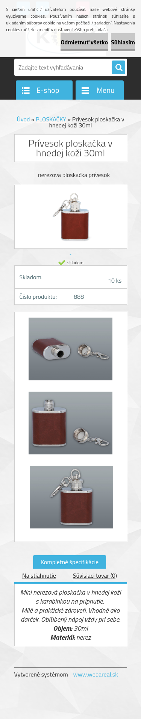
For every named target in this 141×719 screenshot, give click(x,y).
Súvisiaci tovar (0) (95, 575)
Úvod (23, 119)
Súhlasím (123, 42)
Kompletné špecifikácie (70, 561)
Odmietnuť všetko (84, 42)
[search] (118, 68)
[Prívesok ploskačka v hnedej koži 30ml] (70, 353)
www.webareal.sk (95, 674)
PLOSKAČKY (51, 119)
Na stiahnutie (39, 575)
